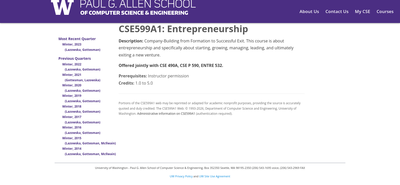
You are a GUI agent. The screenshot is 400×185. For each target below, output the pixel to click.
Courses (385, 11)
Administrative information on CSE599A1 (166, 113)
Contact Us (337, 11)
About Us (309, 11)
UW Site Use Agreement (214, 176)
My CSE (362, 11)
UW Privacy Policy (181, 176)
